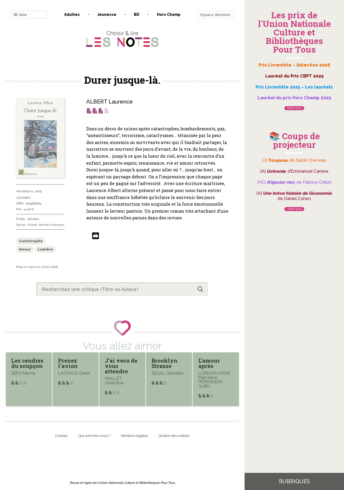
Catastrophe (31, 241)
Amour (25, 249)
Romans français (51, 225)
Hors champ (169, 14)
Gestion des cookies (174, 436)
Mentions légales (134, 436)
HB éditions (24, 191)
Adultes (72, 14)
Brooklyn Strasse (164, 363)
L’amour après (209, 363)
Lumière (45, 249)
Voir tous (294, 108)
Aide (20, 15)
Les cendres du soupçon (27, 363)
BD (136, 14)
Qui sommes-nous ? (94, 436)
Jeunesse (106, 14)
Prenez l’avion (68, 363)
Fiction (32, 225)
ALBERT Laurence (109, 101)
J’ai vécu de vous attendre (121, 366)
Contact (61, 436)
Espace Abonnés (215, 15)
